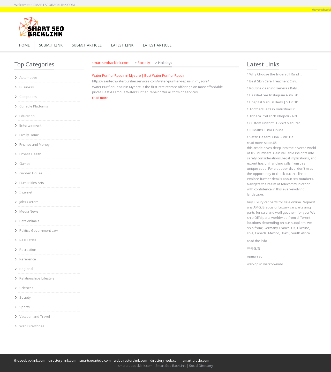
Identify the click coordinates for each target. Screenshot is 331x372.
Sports (24, 307)
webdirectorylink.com (130, 360)
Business (26, 87)
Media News (29, 211)
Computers (28, 96)
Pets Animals (29, 221)
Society (25, 297)
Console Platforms (33, 106)
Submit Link (51, 45)
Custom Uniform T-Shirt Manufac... (275, 123)
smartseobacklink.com (111, 62)
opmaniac (254, 256)
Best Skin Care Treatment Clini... (272, 81)
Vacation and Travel (34, 316)
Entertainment (30, 125)
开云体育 (253, 248)
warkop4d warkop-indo (265, 264)
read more (100, 97)
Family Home (29, 135)
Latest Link (122, 45)
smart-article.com (196, 360)
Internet (25, 192)
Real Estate (27, 240)
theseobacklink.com (29, 360)
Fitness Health (30, 154)
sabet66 (270, 142)
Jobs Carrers (29, 201)
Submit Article (87, 45)
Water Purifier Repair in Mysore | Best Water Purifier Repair (138, 75)
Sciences (26, 287)
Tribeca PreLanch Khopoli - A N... (273, 116)
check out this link (290, 173)
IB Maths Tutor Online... (266, 130)
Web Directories (31, 326)
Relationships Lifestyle (37, 278)
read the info (257, 240)
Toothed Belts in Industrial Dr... (272, 109)
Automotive (28, 77)
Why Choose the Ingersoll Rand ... (274, 74)
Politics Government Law (38, 230)
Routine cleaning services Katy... (273, 88)
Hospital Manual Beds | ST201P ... (274, 102)
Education (27, 115)
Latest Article (157, 45)
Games (25, 163)
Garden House (30, 173)
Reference (27, 259)
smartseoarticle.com (95, 360)
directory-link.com (62, 360)
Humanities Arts (31, 182)
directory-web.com (164, 360)
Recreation (27, 249)
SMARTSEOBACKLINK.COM (54, 4)
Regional (26, 268)
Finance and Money (34, 144)
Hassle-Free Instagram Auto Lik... (273, 95)
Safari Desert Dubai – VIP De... (271, 137)
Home (24, 45)
